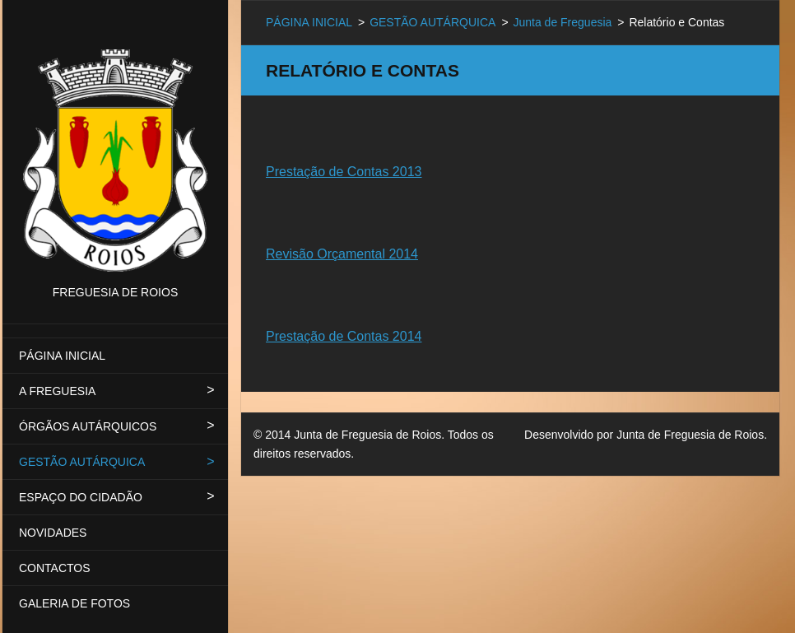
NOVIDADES (52, 532)
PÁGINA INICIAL (62, 355)
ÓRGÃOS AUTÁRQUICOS (87, 426)
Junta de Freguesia (562, 22)
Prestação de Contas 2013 (343, 172)
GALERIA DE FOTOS (74, 603)
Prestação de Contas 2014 (343, 336)
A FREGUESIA (57, 391)
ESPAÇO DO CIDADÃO (80, 497)
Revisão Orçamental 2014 (342, 254)
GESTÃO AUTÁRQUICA (82, 461)
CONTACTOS (55, 568)
